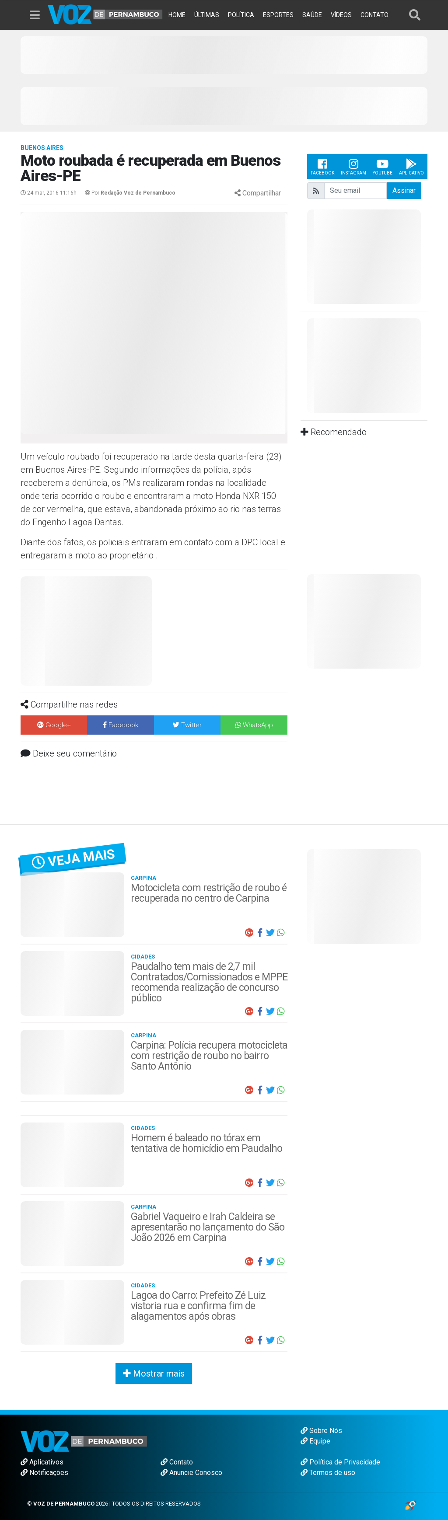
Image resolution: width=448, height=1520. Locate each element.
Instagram (353, 166)
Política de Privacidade (340, 1462)
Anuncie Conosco (191, 1472)
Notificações (44, 1472)
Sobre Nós (321, 1430)
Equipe (315, 1441)
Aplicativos (42, 1462)
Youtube (382, 166)
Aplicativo (411, 166)
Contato (177, 1462)
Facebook (322, 166)
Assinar (404, 190)
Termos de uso (328, 1472)
